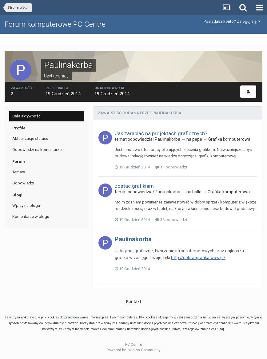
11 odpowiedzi (171, 167)
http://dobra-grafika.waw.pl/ (198, 257)
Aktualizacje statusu (30, 138)
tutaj (220, 329)
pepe (197, 139)
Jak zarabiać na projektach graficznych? (161, 133)
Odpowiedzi (23, 183)
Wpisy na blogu (26, 205)
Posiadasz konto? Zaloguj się (232, 21)
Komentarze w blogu (30, 216)
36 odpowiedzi (171, 219)
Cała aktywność (26, 116)
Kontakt (133, 301)
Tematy (18, 172)
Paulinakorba (167, 139)
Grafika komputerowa (229, 139)
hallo (196, 191)
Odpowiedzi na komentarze (37, 149)
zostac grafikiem (134, 186)
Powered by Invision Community (133, 350)
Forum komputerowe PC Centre (55, 24)
